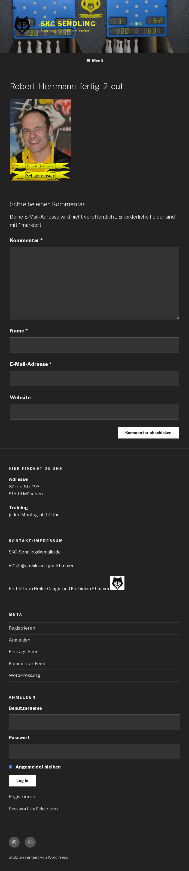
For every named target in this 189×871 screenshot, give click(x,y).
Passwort (19, 737)
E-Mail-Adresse (30, 364)
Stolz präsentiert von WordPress (38, 857)
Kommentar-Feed (27, 663)
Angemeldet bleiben (35, 767)
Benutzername (25, 708)
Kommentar (26, 240)
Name (19, 331)
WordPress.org (24, 675)
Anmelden (19, 640)
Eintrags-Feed (23, 651)
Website (20, 397)
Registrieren (22, 628)
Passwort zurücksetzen (33, 808)
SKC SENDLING (68, 24)
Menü (94, 60)
